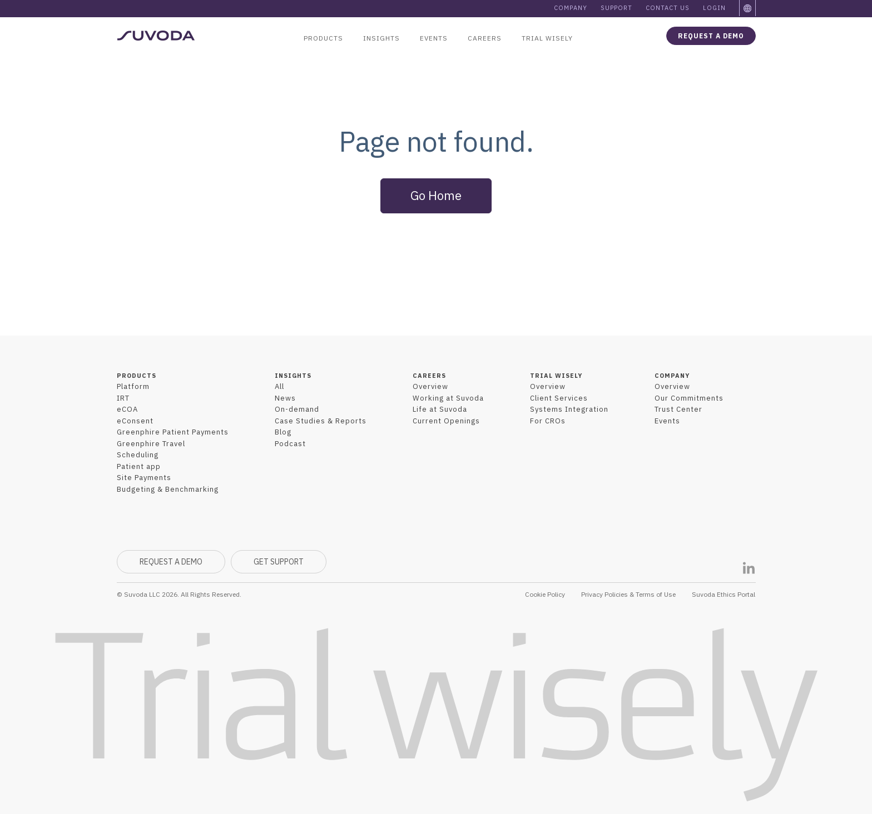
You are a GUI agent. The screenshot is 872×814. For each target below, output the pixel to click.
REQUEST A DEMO (171, 562)
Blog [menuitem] (283, 432)
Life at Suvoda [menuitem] (440, 409)
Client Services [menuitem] (559, 398)
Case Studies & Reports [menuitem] (320, 421)
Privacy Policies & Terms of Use (628, 594)
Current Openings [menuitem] (446, 421)
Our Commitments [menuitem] (689, 398)
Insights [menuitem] (381, 38)
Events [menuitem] (434, 38)
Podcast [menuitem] (290, 443)
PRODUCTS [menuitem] (136, 375)
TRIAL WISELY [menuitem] (556, 375)
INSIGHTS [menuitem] (293, 375)
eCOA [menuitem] (127, 409)
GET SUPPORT (279, 562)
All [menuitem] (279, 386)
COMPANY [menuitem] (672, 375)
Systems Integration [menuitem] (569, 409)
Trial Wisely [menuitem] (547, 38)
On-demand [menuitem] (297, 409)
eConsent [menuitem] (135, 421)
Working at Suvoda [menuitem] (448, 398)
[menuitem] (748, 8)
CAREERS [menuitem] (429, 375)
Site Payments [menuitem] (144, 477)
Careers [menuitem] (485, 38)
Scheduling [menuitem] (137, 455)
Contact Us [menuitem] (668, 8)
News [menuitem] (285, 398)
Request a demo (711, 36)
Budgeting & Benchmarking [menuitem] (168, 489)
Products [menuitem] (323, 38)
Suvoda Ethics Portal (723, 594)
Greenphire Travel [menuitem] (151, 443)
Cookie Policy (545, 594)
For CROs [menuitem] (548, 421)
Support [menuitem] (616, 8)
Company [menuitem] (570, 8)
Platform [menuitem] (133, 386)
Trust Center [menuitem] (678, 409)
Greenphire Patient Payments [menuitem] (173, 432)
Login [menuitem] (714, 8)
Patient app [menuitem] (139, 466)
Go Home (436, 195)
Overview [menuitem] (430, 386)
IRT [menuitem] (123, 398)
